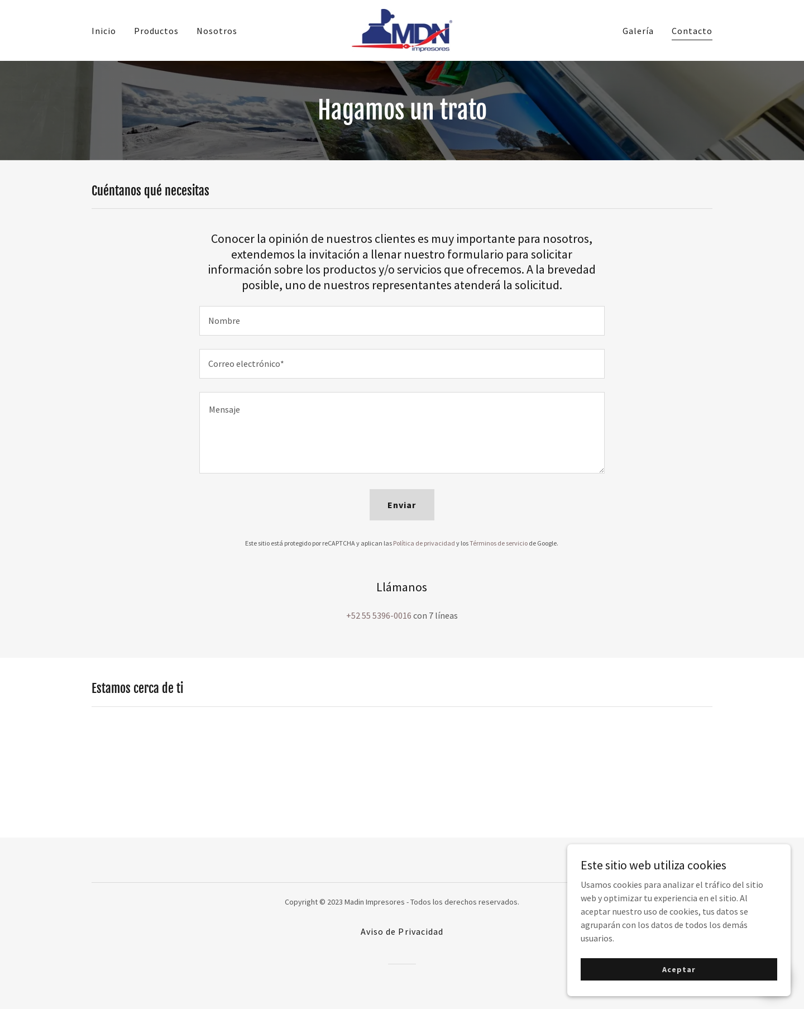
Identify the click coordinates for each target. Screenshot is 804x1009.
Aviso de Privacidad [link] (402, 931)
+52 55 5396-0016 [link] (378, 615)
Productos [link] (156, 30)
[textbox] (401, 321)
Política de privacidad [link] (424, 543)
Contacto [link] (692, 30)
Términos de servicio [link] (499, 543)
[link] (402, 29)
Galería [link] (638, 30)
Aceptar (678, 969)
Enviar (401, 504)
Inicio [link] (104, 30)
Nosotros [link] (217, 30)
